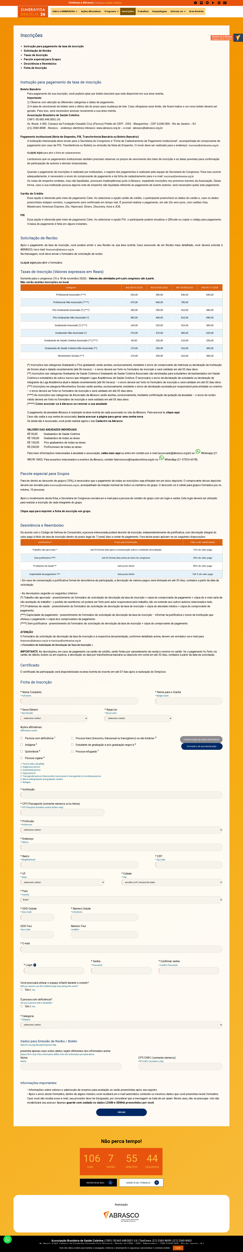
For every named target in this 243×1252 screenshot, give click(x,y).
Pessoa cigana (32, 758)
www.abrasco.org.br (108, 128)
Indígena (28, 744)
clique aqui (173, 412)
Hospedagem (159, 11)
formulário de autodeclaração (202, 746)
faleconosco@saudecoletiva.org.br (134, 459)
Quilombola (30, 751)
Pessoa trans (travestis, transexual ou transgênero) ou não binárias (113, 738)
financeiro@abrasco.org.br (60, 249)
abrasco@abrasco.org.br (148, 128)
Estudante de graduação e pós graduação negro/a (103, 744)
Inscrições (128, 11)
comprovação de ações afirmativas (201, 739)
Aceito (178, 1248)
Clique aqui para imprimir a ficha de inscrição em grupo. (55, 511)
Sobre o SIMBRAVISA (63, 11)
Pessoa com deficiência (37, 738)
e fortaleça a (95, 3)
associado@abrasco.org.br (174, 453)
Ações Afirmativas (91, 11)
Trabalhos (143, 11)
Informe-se (177, 11)
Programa (110, 11)
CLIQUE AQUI (28, 262)
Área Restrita (196, 11)
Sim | (27, 989)
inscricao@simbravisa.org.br (204, 145)
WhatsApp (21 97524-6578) (181, 459)
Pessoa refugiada (85, 751)
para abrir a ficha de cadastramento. (54, 152)
